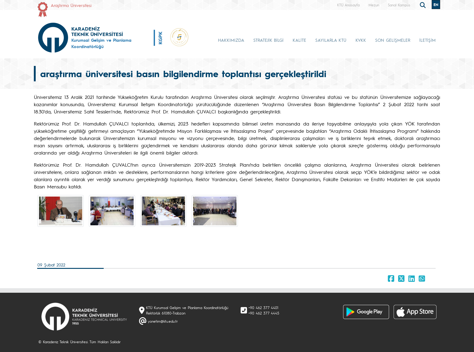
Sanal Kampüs (399, 4)
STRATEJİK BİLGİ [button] (268, 40)
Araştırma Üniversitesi (71, 5)
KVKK (361, 40)
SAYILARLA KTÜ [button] (330, 40)
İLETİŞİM (427, 40)
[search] (423, 4)
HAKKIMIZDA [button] (231, 40)
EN (435, 4)
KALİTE (299, 40)
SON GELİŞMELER (392, 40)
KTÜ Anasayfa (348, 4)
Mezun (373, 4)
